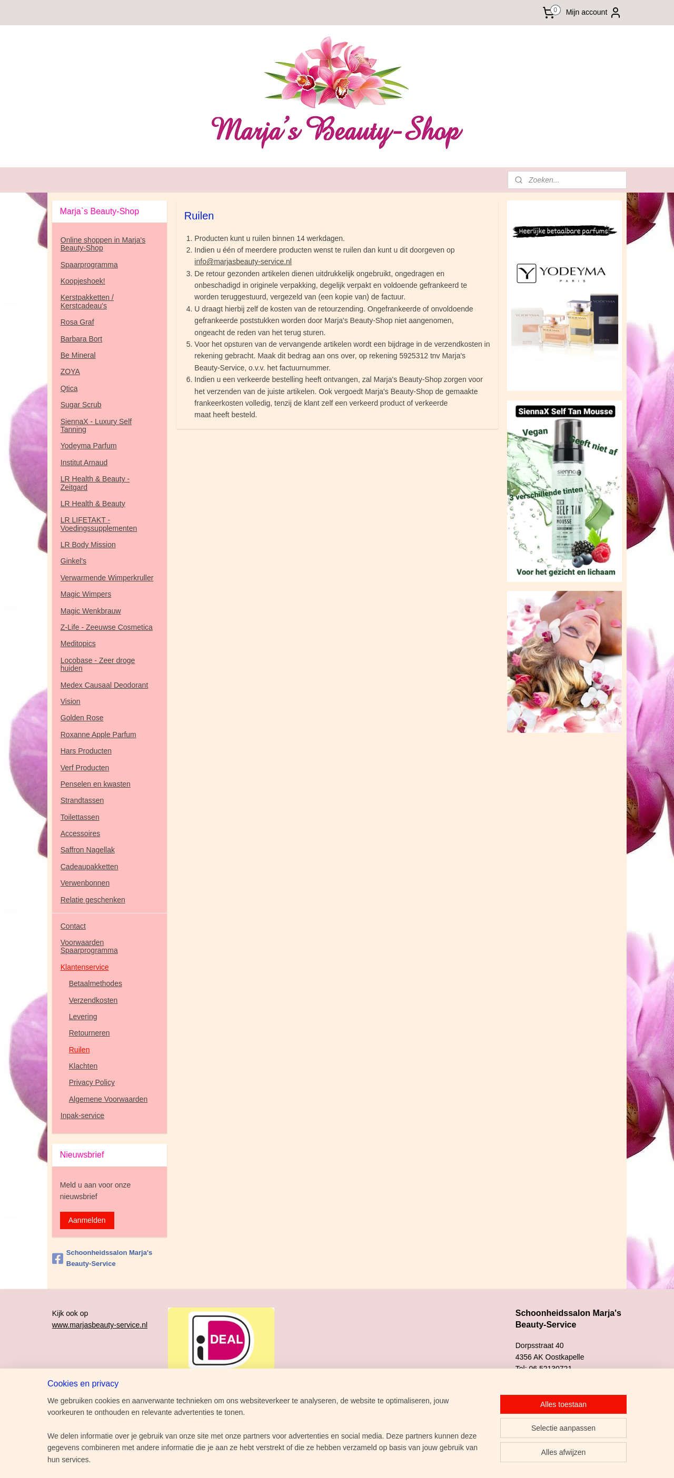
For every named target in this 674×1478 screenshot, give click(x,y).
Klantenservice (85, 967)
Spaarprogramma (89, 264)
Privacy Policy (92, 1082)
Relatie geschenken (93, 900)
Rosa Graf (77, 322)
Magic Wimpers (86, 594)
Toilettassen (80, 817)
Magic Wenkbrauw (91, 611)
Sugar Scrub (81, 404)
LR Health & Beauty (93, 503)
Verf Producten (85, 767)
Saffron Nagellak (88, 850)
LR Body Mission (88, 544)
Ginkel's (73, 561)
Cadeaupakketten (89, 866)
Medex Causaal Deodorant (104, 685)
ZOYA (70, 371)
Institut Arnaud (84, 462)
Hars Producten (86, 751)
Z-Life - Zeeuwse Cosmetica (107, 627)
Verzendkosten (93, 1000)
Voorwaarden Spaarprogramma (89, 946)
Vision (71, 701)
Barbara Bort (81, 339)
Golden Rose (82, 717)
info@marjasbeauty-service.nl (243, 261)
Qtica (69, 388)
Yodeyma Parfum (89, 445)
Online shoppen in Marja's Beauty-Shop (103, 244)
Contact (73, 926)
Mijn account (594, 12)
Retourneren (89, 1033)
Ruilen (79, 1049)
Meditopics (78, 643)
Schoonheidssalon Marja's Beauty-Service (102, 1258)
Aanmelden (87, 1220)
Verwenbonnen (85, 883)
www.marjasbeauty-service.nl (99, 1325)
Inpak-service (82, 1115)
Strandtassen (82, 800)
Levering (83, 1016)
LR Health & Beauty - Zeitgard (95, 483)
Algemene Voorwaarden (108, 1099)
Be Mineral (78, 355)
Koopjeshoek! (83, 281)
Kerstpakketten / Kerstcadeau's (87, 301)
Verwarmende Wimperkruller (107, 578)
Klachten (83, 1066)
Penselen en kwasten (96, 784)
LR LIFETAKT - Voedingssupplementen (99, 524)
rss (398, 1458)
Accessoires (80, 833)
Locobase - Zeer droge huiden (98, 664)
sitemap (380, 1458)
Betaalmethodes (95, 983)
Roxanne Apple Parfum (98, 734)
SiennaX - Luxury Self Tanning (96, 425)
